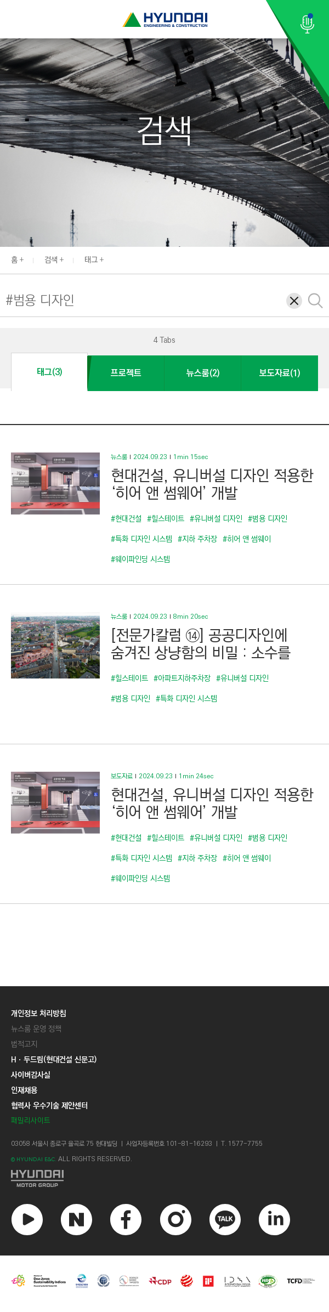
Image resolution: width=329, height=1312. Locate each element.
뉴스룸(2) (202, 373)
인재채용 (24, 1090)
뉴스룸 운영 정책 (36, 1029)
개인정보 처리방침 (38, 1014)
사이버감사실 (30, 1075)
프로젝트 (126, 373)
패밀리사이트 (30, 1121)
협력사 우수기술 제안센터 (49, 1106)
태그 (91, 260)
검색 (51, 260)
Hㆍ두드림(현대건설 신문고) (54, 1060)
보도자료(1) (279, 373)
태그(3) (49, 372)
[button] (323, 259)
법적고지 (24, 1044)
